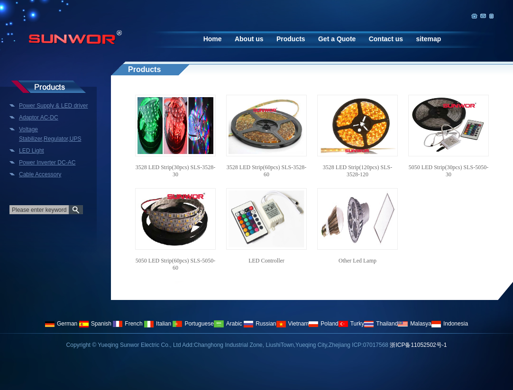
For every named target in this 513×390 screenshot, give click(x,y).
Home (212, 39)
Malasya (414, 323)
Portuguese (193, 323)
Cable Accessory (40, 174)
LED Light (31, 150)
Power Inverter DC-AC (47, 162)
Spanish (95, 323)
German (61, 323)
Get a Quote (337, 39)
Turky (352, 323)
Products (290, 39)
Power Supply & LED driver (53, 105)
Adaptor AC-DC (38, 117)
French (127, 323)
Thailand (381, 323)
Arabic (228, 323)
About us (249, 39)
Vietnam (292, 323)
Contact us (386, 39)
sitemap (428, 39)
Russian (260, 323)
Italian (157, 323)
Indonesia (449, 323)
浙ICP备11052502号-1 (418, 345)
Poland (323, 323)
